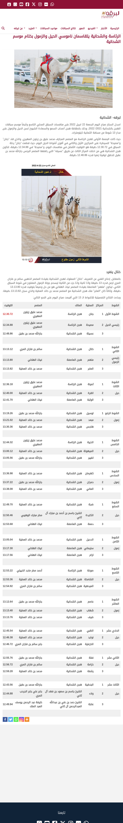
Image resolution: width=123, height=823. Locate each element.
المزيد (32, 28)
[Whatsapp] (16, 719)
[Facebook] (5, 719)
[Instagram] (21, 719)
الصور (82, 28)
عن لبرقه (19, 28)
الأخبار (104, 28)
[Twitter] (10, 719)
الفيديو (93, 28)
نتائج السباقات (68, 28)
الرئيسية (114, 28)
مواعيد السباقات (48, 28)
